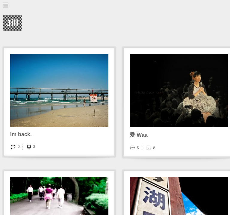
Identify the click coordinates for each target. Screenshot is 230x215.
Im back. (21, 134)
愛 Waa (138, 135)
